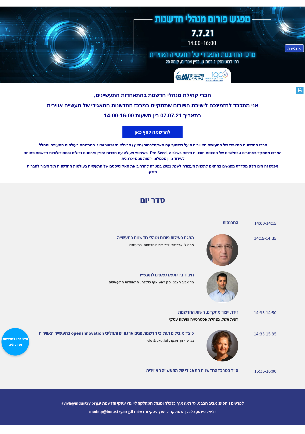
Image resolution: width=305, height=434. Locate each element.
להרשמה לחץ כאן (152, 131)
